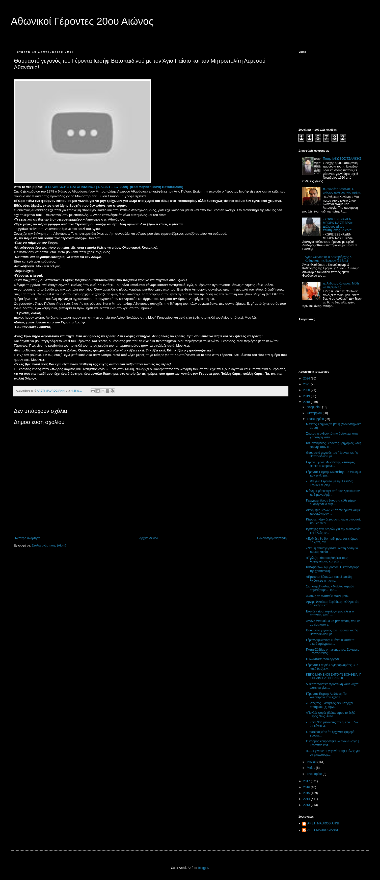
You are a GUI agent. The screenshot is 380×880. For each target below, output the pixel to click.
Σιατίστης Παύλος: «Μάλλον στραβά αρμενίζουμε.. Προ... (330, 588)
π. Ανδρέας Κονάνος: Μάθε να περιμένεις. (341, 285)
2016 (307, 787)
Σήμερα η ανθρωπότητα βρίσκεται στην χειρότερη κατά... (332, 435)
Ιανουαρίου (315, 774)
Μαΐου (311, 768)
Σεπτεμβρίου (316, 419)
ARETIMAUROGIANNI (322, 830)
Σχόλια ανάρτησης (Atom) (49, 545)
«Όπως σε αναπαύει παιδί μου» (327, 596)
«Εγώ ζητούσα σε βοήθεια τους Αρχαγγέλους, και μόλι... (327, 559)
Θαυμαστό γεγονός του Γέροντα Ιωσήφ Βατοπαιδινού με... (332, 454)
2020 (307, 390)
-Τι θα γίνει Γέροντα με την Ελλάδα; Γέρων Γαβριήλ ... (329, 483)
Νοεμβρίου (314, 407)
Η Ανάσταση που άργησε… (324, 659)
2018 (307, 402)
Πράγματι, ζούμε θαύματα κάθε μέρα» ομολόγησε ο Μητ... (331, 502)
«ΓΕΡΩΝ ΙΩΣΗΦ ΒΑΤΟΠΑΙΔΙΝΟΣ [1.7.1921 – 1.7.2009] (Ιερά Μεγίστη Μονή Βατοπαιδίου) (113, 187)
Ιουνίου (312, 762)
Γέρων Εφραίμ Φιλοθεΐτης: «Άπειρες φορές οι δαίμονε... (330, 464)
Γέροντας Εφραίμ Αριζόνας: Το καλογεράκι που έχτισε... (326, 695)
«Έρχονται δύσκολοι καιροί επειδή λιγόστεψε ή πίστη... (328, 578)
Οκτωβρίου (314, 413)
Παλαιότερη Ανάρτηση (272, 538)
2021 (307, 384)
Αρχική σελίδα (148, 538)
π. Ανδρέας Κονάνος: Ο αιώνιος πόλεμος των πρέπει (342, 190)
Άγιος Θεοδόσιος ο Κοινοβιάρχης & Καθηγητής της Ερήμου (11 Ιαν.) (328, 258)
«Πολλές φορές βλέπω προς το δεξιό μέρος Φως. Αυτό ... (330, 714)
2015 (307, 793)
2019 (307, 396)
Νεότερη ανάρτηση (27, 538)
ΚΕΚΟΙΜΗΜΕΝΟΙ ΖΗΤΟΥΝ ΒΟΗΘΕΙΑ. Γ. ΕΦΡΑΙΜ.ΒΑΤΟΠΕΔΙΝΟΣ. (334, 676)
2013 (307, 805)
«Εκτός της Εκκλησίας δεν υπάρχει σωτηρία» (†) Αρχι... (329, 704)
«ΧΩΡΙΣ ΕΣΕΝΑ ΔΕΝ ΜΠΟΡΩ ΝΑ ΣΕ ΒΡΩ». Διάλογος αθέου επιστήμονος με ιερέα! (338, 225)
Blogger (203, 868)
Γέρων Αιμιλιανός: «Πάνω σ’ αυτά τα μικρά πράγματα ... (330, 641)
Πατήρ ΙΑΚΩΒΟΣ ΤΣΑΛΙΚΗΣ (342, 158)
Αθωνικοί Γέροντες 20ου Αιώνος (82, 21)
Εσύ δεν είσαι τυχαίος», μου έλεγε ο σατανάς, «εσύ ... (330, 613)
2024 (307, 378)
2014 (307, 799)
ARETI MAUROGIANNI (323, 823)
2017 (307, 781)
